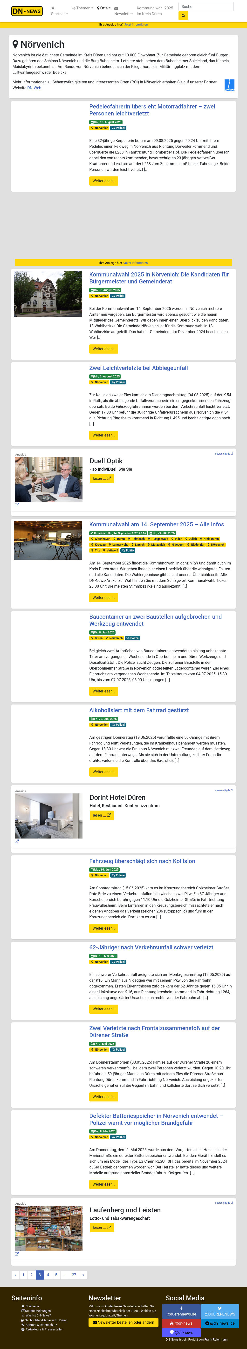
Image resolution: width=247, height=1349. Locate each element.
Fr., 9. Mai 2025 (102, 1044)
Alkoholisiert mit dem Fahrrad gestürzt (139, 710)
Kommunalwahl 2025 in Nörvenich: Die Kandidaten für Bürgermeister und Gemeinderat (159, 278)
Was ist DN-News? (36, 1315)
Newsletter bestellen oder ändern (123, 1322)
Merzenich (156, 544)
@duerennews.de (181, 1311)
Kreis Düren (209, 539)
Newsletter (123, 11)
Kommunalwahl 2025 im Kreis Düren (155, 11)
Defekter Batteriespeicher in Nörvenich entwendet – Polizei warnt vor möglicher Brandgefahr (156, 1119)
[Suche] (206, 6)
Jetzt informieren (136, 24)
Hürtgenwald (157, 539)
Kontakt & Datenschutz (39, 1325)
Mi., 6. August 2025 (105, 376)
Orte (102, 8)
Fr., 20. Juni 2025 (103, 719)
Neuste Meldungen (36, 1311)
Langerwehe (118, 544)
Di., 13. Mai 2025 (103, 956)
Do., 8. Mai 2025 (102, 1131)
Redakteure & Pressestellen (42, 1329)
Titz (95, 550)
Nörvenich (99, 128)
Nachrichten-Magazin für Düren (44, 1320)
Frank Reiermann (215, 1339)
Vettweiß (110, 550)
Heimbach (136, 539)
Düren (119, 539)
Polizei (118, 128)
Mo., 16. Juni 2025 (104, 869)
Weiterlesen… (103, 181)
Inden (176, 539)
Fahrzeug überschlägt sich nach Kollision (142, 861)
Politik (117, 296)
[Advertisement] (123, 225)
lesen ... (100, 478)
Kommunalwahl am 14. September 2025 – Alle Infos (156, 524)
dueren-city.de (222, 453)
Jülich (191, 539)
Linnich (137, 544)
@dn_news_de (220, 1323)
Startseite (59, 11)
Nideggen (175, 544)
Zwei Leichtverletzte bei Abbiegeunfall (138, 368)
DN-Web (34, 88)
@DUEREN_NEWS (220, 1311)
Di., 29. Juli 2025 (162, 533)
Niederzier (195, 544)
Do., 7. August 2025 (105, 290)
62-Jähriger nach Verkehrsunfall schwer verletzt (151, 947)
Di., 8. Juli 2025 (102, 632)
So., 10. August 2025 (105, 122)
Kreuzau (98, 544)
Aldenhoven (100, 539)
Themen (81, 8)
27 (74, 1275)
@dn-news (181, 1323)
